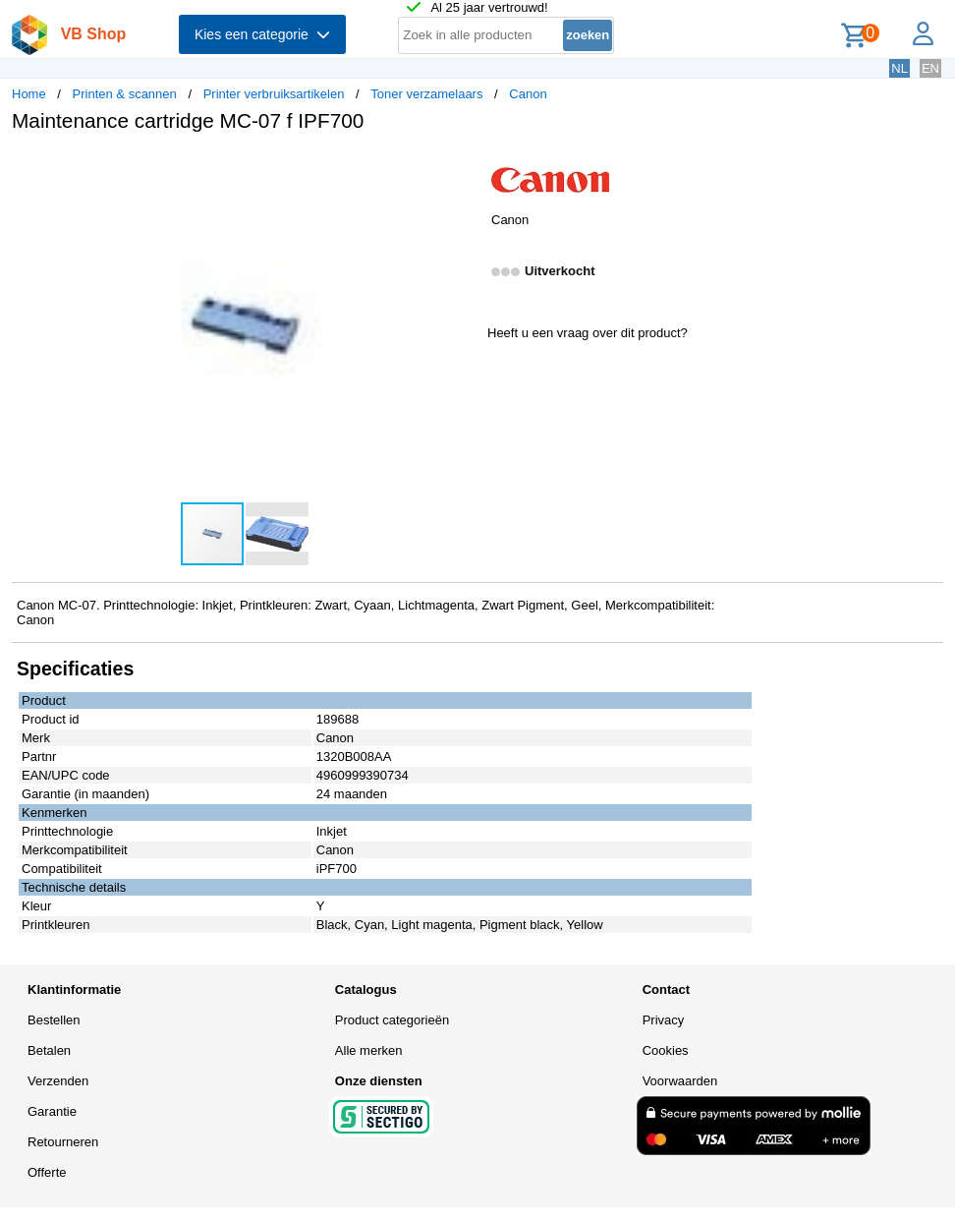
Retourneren (63, 1142)
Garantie (52, 1111)
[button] (460, 168)
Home (29, 94)
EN (930, 68)
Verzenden (58, 1081)
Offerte (47, 1172)
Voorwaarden (680, 1081)
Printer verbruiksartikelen (274, 94)
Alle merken (369, 1050)
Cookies (666, 1050)
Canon (527, 94)
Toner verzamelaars (426, 94)
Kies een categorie (262, 34)
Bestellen (54, 1020)
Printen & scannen (125, 94)
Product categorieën (392, 1020)
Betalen (49, 1050)
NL (899, 68)
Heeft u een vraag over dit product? (587, 332)
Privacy (664, 1020)
